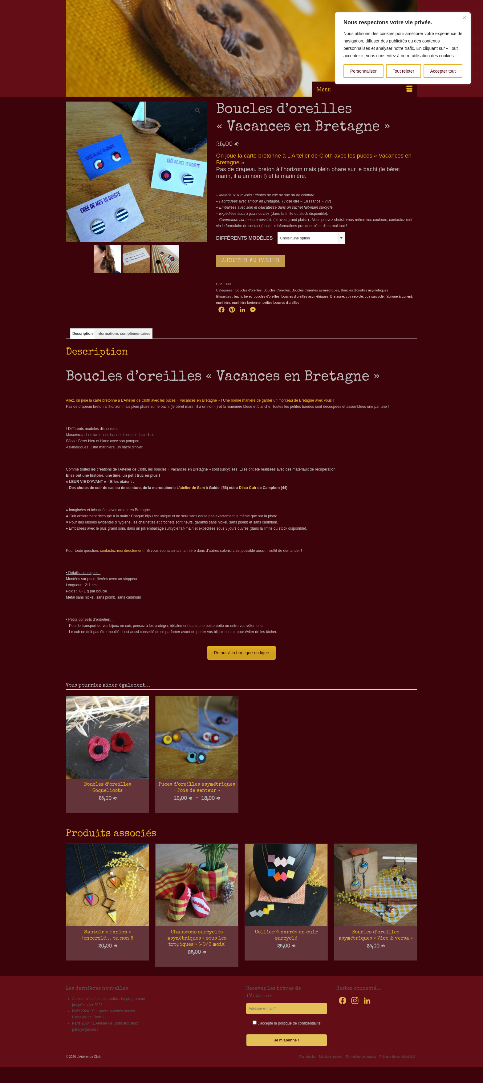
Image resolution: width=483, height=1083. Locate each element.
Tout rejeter (403, 71)
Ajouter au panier (251, 261)
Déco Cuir (248, 488)
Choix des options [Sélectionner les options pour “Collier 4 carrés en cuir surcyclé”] (286, 955)
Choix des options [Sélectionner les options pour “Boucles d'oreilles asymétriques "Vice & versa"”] (375, 955)
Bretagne (337, 296)
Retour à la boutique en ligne (241, 652)
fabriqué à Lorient (399, 296)
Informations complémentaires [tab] (123, 333)
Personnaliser (363, 71)
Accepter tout (443, 71)
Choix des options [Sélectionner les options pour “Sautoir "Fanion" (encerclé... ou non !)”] (107, 955)
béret (248, 296)
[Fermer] (464, 17)
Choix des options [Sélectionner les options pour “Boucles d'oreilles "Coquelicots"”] (107, 808)
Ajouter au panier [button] (197, 962)
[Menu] (364, 89)
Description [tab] (82, 333)
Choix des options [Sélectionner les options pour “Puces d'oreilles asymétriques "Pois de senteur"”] (197, 808)
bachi (238, 296)
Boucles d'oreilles (248, 290)
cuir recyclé (354, 296)
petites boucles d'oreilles (280, 302)
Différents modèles (244, 238)
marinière (223, 302)
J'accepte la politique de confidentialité (287, 1023)
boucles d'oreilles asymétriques (304, 296)
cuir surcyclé (374, 296)
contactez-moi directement (122, 550)
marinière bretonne (246, 302)
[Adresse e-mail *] (286, 1008)
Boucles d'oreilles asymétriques (315, 290)
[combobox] (311, 238)
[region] (403, 48)
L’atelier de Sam (191, 488)
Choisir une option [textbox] (295, 238)
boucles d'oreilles (266, 296)
